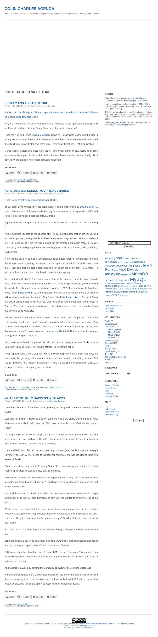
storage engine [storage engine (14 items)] (128, 292)
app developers (15, 387)
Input (107, 346)
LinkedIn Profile (111, 396)
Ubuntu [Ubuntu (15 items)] (108, 295)
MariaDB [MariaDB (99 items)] (139, 274)
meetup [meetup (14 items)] (108, 280)
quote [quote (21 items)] (122, 288)
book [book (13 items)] (127, 258)
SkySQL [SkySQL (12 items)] (129, 289)
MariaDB (144, 104)
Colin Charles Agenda (29, 8)
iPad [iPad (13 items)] (130, 266)
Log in (107, 406)
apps (33, 387)
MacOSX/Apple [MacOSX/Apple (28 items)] (128, 269)
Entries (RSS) (69, 628)
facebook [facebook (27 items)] (139, 261)
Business (51, 106)
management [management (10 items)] (126, 275)
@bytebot (134, 100)
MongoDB (112, 332)
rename (78, 342)
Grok (107, 391)
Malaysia (109, 349)
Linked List (109, 311)
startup (53, 387)
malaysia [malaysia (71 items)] (112, 274)
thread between (73, 297)
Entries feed (110, 409)
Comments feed (112, 412)
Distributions (110, 340)
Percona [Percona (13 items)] (133, 286)
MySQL (111, 335)
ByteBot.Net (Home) (113, 306)
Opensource (110, 351)
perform (28, 317)
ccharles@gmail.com (126, 125)
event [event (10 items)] (131, 262)
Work (107, 362)
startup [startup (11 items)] (118, 292)
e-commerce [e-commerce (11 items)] (123, 262)
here (37, 387)
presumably (44, 135)
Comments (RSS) (86, 628)
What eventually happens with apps (35, 398)
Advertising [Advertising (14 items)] (110, 258)
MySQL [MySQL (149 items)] (138, 279)
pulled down (24, 292)
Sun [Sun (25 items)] (138, 291)
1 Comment (9, 389)
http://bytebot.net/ (87, 626)
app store (26, 387)
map (42, 387)
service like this (59, 331)
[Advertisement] (31, 51)
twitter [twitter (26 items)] (144, 291)
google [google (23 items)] (120, 265)
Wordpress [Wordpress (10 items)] (124, 295)
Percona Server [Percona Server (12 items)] (111, 289)
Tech (107, 354)
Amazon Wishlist (112, 385)
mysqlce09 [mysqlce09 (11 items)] (109, 283)
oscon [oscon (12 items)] (126, 286)
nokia (47, 387)
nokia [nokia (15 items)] (138, 283)
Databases (109, 327)
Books (107, 321)
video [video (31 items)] (115, 295)
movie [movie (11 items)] (121, 280)
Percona (111, 338)
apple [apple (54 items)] (120, 258)
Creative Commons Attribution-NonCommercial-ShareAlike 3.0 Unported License (102, 624)
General (61, 401)
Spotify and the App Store (26, 103)
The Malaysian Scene (114, 357)
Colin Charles (49, 624)
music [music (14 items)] (127, 280)
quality (25, 604)
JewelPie (109, 393)
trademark (60, 387)
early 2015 (86, 292)
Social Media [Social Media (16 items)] (139, 289)
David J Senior (87, 206)
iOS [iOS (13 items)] (126, 266)
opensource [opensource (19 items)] (111, 285)
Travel (107, 360)
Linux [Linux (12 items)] (116, 270)
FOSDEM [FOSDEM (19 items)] (110, 265)
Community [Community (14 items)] (135, 258)
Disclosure (109, 308)
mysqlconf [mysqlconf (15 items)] (131, 283)
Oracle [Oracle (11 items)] (120, 286)
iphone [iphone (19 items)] (136, 265)
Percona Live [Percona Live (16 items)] (144, 286)
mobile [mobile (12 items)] (115, 280)
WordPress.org (111, 414)
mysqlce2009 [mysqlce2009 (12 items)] (119, 283)
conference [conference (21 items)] (111, 261)
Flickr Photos (110, 388)
